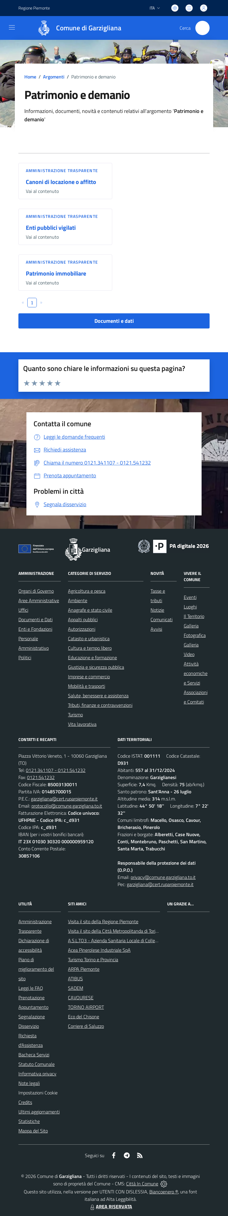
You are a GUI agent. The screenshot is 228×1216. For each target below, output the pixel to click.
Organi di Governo (36, 590)
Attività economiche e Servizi (196, 673)
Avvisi (156, 629)
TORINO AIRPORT (86, 1007)
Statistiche (29, 1121)
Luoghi (190, 606)
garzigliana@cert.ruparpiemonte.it (64, 798)
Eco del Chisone (83, 1016)
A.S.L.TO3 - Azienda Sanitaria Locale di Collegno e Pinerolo (125, 940)
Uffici (23, 609)
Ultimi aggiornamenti (39, 1111)
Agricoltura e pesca (86, 590)
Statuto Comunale (36, 1064)
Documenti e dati (114, 321)
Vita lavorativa (82, 724)
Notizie (157, 609)
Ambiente (77, 600)
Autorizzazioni (81, 629)
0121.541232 (41, 777)
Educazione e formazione (92, 657)
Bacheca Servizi (33, 1054)
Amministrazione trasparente (62, 170)
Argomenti (53, 76)
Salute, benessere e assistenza (98, 695)
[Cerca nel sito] (202, 28)
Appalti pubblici (83, 619)
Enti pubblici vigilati (51, 227)
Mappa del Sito (33, 1130)
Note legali (29, 1083)
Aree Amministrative (38, 600)
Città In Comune (142, 1183)
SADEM (75, 988)
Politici (24, 657)
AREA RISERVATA (110, 1206)
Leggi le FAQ (30, 988)
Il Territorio (194, 616)
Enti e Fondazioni (35, 629)
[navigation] (11, 27)
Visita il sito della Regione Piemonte (103, 921)
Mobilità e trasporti (86, 686)
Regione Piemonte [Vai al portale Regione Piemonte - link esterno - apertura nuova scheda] (34, 8)
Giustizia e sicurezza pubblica (96, 667)
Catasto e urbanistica (89, 638)
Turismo (75, 714)
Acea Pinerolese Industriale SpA (99, 950)
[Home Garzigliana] (76, 28)
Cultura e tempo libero (90, 648)
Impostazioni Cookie (38, 1092)
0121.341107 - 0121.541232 (56, 770)
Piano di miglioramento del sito (36, 969)
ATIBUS (75, 978)
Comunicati (161, 619)
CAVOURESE (81, 997)
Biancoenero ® (163, 1191)
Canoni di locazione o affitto (61, 181)
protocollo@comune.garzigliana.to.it (66, 805)
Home (30, 76)
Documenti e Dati (35, 619)
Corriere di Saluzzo (86, 1026)
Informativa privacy (37, 1073)
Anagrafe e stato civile (90, 609)
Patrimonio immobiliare (56, 273)
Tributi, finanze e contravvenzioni (100, 705)
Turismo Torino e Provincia (93, 959)
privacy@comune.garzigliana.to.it (163, 877)
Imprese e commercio (89, 676)
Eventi (190, 597)
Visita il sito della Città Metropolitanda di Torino (114, 931)
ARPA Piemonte (83, 969)
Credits (25, 1102)
